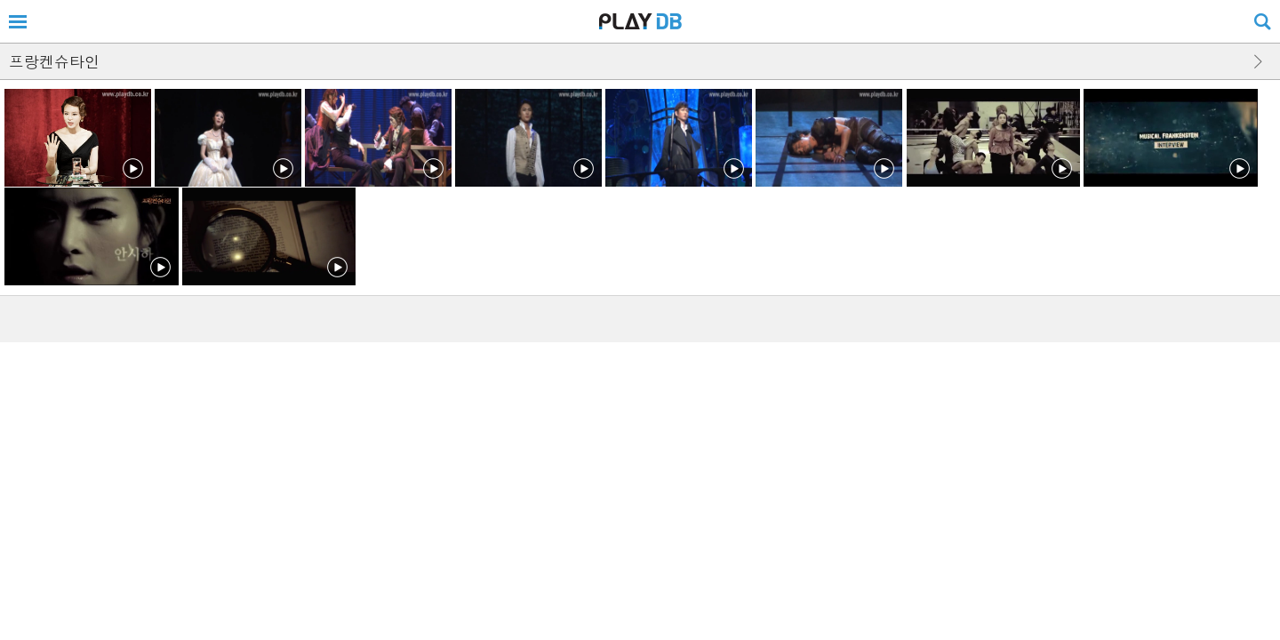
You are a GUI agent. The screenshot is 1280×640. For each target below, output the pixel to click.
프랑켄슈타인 (54, 61)
